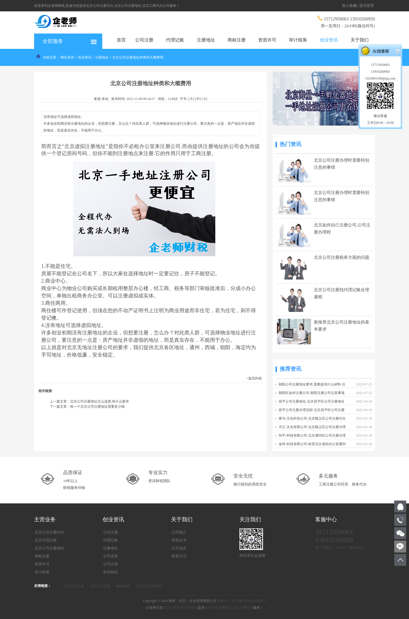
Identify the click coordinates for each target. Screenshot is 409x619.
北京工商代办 (243, 608)
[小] (204, 99)
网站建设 (123, 586)
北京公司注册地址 (218, 608)
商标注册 (237, 39)
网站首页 (67, 57)
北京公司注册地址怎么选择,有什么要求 (99, 401)
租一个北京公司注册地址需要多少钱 (97, 407)
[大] (191, 99)
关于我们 (359, 39)
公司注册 (144, 39)
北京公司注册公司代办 (180, 608)
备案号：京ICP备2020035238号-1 (241, 601)
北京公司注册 (73, 586)
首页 (121, 39)
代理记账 (175, 39)
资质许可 (267, 39)
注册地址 (206, 39)
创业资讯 (329, 39)
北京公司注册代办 (149, 586)
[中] (198, 99)
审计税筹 (298, 39)
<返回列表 (254, 378)
